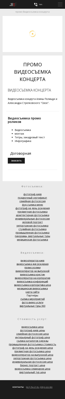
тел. (38, 4)
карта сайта (32, 292)
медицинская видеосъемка (32, 288)
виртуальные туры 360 (32, 306)
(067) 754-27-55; (33, 387)
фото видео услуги (32, 302)
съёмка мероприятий (32, 299)
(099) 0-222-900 (46, 387)
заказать (16, 160)
